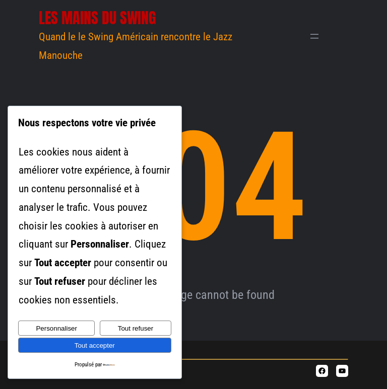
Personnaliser (56, 328)
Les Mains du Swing (97, 18)
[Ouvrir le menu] (314, 36)
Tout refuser (135, 328)
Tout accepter (95, 345)
